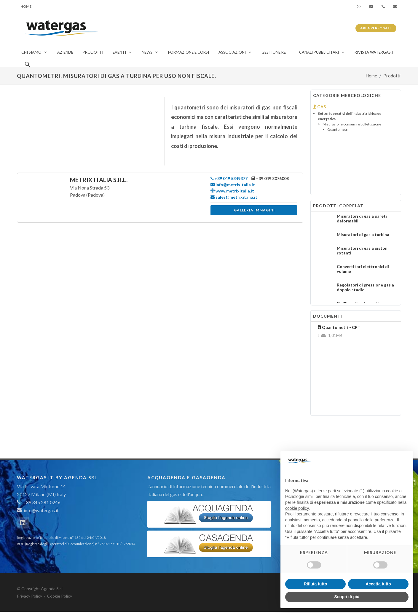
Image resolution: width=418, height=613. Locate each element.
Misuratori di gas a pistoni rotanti (363, 250)
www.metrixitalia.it (232, 191)
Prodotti (391, 75)
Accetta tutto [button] (378, 584)
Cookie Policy (59, 595)
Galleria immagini (254, 210)
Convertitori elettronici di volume (363, 269)
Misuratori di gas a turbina (363, 234)
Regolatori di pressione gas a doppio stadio (365, 287)
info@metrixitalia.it (232, 184)
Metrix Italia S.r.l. (98, 179)
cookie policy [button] (297, 508)
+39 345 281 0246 (38, 502)
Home (25, 6)
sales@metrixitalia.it (233, 197)
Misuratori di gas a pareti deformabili (362, 218)
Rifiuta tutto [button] (315, 584)
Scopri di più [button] (347, 596)
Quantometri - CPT (339, 327)
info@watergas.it (41, 510)
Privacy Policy (29, 595)
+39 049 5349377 (229, 178)
